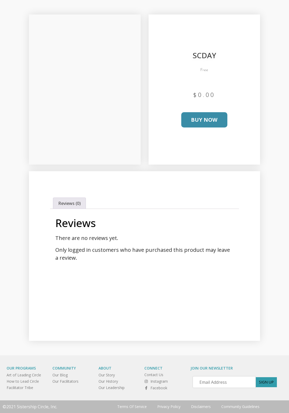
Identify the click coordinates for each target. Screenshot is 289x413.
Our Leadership (112, 387)
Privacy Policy (168, 406)
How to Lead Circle (23, 381)
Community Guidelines (240, 406)
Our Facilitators (65, 381)
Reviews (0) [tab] (69, 203)
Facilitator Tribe (20, 387)
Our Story (107, 374)
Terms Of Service (132, 406)
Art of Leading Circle (24, 374)
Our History (108, 381)
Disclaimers (201, 406)
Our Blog (60, 374)
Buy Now (204, 119)
